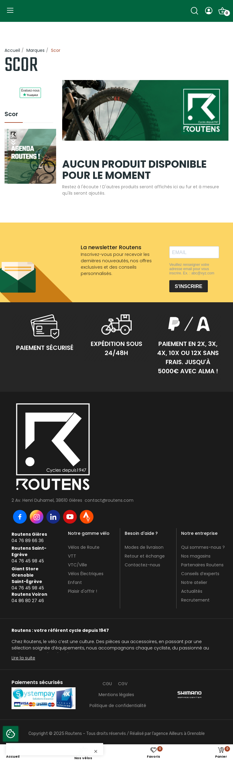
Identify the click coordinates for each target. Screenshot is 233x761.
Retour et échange (145, 556)
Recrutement (195, 600)
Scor (11, 114)
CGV (122, 683)
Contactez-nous (142, 564)
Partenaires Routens (202, 564)
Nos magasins (196, 556)
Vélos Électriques (85, 573)
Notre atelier (194, 582)
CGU (107, 683)
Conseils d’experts (200, 573)
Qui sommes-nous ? (203, 547)
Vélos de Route (84, 547)
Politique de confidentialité (117, 705)
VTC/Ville (77, 564)
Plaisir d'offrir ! (82, 591)
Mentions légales (116, 694)
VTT (72, 556)
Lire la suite (23, 658)
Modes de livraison (144, 547)
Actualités (191, 591)
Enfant (75, 582)
